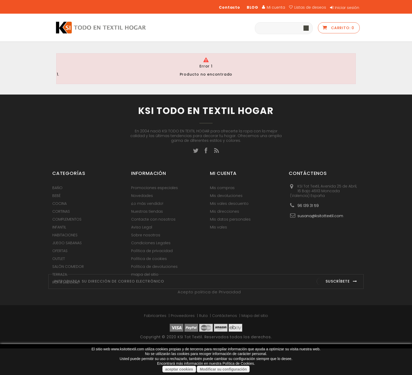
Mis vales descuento (229, 203)
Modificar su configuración (223, 369)
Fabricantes (155, 342)
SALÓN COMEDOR (68, 266)
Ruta (204, 342)
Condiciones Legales (151, 243)
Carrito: (342, 27)
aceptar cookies (179, 369)
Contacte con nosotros (153, 219)
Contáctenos (225, 342)
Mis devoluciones (226, 195)
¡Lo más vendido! (147, 203)
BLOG (252, 7)
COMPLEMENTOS (66, 219)
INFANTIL (59, 227)
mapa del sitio (144, 274)
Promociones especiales (154, 187)
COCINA (59, 203)
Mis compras (222, 187)
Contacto (229, 7)
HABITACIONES (65, 235)
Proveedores (183, 342)
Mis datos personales (230, 219)
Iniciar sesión (347, 7)
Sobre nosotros (145, 235)
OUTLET (58, 258)
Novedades (142, 195)
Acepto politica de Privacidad (209, 318)
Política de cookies (149, 258)
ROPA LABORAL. (65, 282)
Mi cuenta (223, 173)
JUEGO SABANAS (67, 243)
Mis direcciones (224, 211)
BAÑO (57, 187)
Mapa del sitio (254, 342)
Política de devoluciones (154, 266)
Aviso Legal (141, 227)
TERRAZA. (60, 274)
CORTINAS (61, 211)
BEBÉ (56, 195)
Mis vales (218, 227)
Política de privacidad (152, 250)
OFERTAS (60, 250)
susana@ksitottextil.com (320, 215)
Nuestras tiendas (147, 211)
